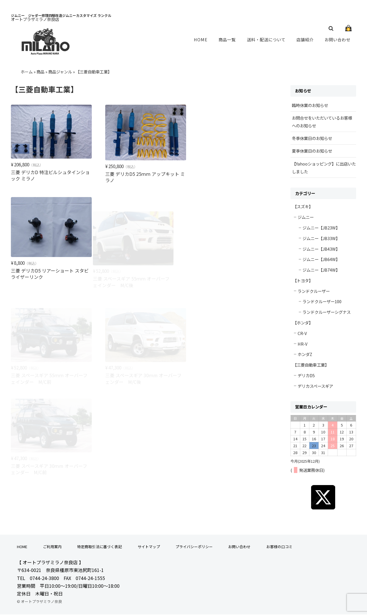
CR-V (302, 334)
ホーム (27, 72)
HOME (202, 39)
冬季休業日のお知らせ (312, 139)
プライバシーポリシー (194, 547)
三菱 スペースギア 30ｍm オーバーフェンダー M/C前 (49, 373)
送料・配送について (266, 39)
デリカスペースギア (315, 387)
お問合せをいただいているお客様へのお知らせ (322, 122)
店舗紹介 (305, 39)
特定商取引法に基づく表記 (99, 547)
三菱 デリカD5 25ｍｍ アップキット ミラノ (140, 176)
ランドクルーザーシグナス (326, 313)
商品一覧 (227, 39)
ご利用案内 (52, 547)
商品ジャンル (60, 72)
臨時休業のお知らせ (310, 106)
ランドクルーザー (314, 292)
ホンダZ (305, 355)
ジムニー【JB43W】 (321, 249)
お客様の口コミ (279, 547)
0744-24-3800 (44, 578)
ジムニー (306, 218)
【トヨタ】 (303, 281)
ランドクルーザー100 (321, 302)
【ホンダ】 (303, 323)
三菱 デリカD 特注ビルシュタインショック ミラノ (48, 174)
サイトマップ (149, 547)
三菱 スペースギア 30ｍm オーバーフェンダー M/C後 (232, 284)
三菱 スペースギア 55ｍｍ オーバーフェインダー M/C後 (49, 284)
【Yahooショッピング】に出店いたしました (324, 168)
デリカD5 (306, 376)
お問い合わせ (338, 39)
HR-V (302, 344)
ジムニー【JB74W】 (321, 270)
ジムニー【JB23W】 (321, 228)
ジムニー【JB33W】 (321, 239)
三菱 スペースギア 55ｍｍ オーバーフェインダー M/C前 (141, 284)
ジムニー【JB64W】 (321, 260)
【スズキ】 (303, 207)
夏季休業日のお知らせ (312, 151)
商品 (40, 72)
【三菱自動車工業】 (311, 365)
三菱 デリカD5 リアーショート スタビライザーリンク (233, 180)
